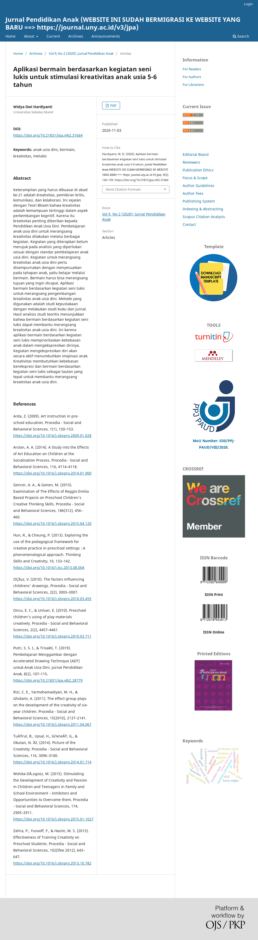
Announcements (105, 36)
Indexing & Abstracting (203, 208)
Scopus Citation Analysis (204, 216)
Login (248, 4)
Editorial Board (196, 154)
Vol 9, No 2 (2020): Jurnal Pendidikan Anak (81, 53)
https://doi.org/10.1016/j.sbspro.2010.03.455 (52, 598)
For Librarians (193, 84)
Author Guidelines (198, 185)
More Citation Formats (123, 189)
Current (53, 36)
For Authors (192, 76)
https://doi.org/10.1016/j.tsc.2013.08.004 (48, 567)
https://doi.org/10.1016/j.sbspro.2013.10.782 (52, 863)
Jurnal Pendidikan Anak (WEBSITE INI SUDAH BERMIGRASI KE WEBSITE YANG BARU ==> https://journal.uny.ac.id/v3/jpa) (122, 23)
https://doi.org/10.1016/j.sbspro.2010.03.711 (52, 636)
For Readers (192, 69)
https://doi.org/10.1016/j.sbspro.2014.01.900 (52, 473)
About (29, 36)
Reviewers (192, 162)
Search (241, 36)
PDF (112, 105)
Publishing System (199, 201)
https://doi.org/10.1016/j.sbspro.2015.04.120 (52, 523)
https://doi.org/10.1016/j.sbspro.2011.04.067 (52, 724)
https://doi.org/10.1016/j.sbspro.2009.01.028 (52, 435)
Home (10, 36)
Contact (189, 224)
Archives (75, 36)
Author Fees (193, 193)
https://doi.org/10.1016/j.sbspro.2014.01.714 (52, 762)
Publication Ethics (198, 170)
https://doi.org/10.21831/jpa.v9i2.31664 (48, 135)
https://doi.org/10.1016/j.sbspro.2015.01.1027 (53, 819)
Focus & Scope (195, 177)
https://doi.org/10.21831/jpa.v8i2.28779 (48, 680)
